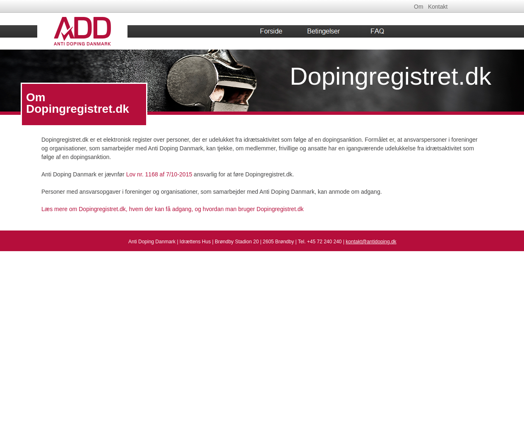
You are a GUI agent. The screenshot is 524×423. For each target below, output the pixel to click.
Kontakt (437, 6)
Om (418, 6)
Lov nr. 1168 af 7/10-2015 (159, 174)
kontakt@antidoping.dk (371, 242)
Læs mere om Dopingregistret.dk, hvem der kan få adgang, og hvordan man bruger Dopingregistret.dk (172, 209)
